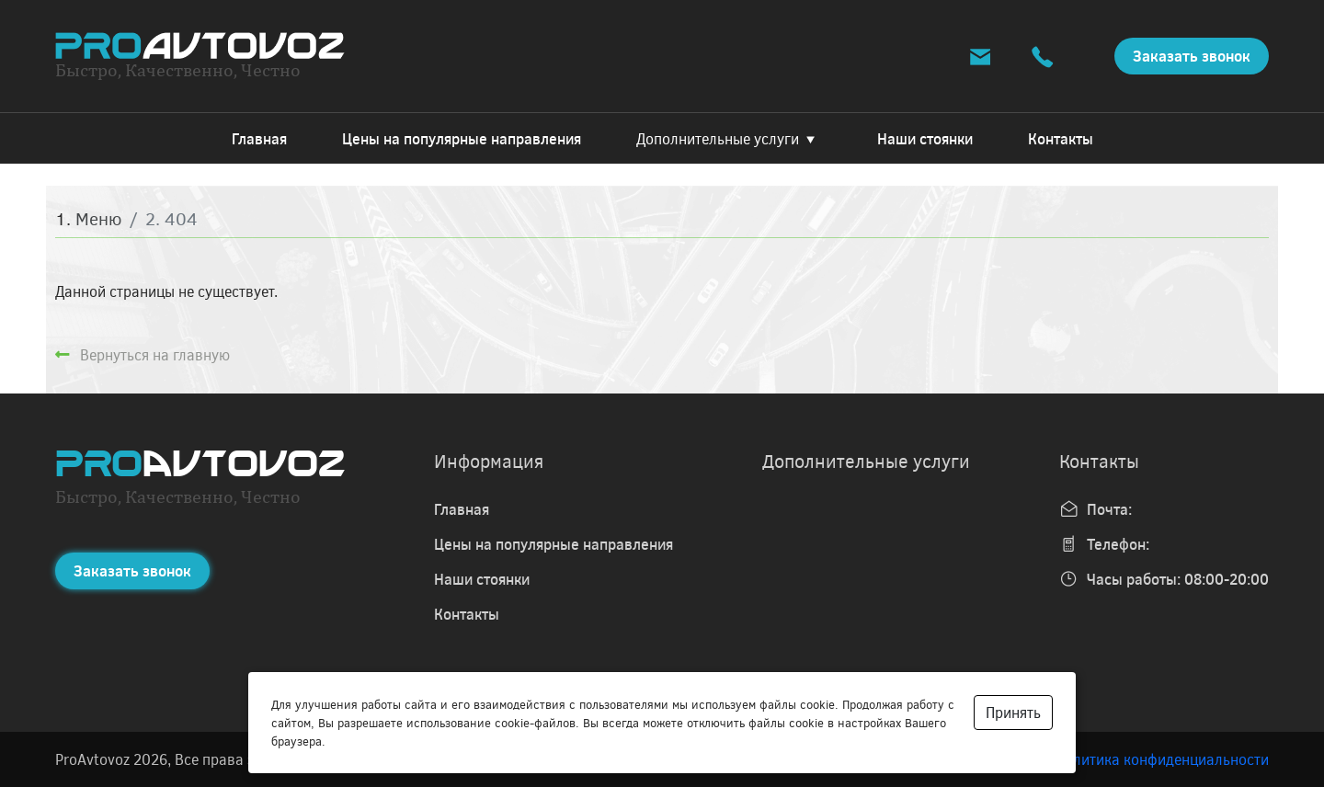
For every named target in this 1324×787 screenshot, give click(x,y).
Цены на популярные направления (461, 138)
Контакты (1060, 138)
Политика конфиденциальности (1162, 759)
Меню (98, 218)
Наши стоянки (925, 138)
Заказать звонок (1191, 55)
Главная (259, 138)
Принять (1013, 712)
